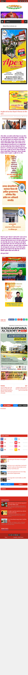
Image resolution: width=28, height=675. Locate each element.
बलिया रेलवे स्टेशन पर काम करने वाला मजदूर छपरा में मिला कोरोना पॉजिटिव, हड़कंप (17, 503)
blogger (15, 405)
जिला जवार (25, 116)
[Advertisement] (14, 399)
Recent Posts (7, 484)
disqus (20, 405)
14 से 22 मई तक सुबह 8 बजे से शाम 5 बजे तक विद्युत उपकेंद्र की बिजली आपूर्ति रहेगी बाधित (16, 472)
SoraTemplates (10, 537)
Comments (21, 484)
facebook (25, 405)
